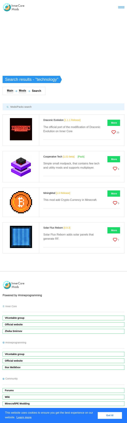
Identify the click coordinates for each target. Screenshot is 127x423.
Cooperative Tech (59, 156)
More (114, 122)
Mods (22, 90)
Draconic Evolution (62, 120)
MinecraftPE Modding (17, 403)
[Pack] (81, 156)
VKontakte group (14, 318)
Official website (14, 324)
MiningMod (56, 193)
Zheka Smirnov (13, 331)
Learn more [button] (24, 417)
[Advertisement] (63, 40)
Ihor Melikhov (12, 367)
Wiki (7, 397)
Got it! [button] (109, 415)
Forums (9, 390)
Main (10, 90)
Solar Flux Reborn (56, 227)
